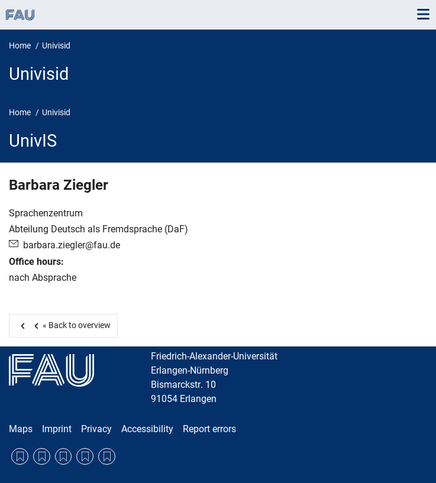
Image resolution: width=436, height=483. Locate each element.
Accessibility (147, 429)
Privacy (96, 429)
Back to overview (70, 325)
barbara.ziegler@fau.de (71, 245)
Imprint (57, 429)
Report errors (209, 429)
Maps (21, 429)
